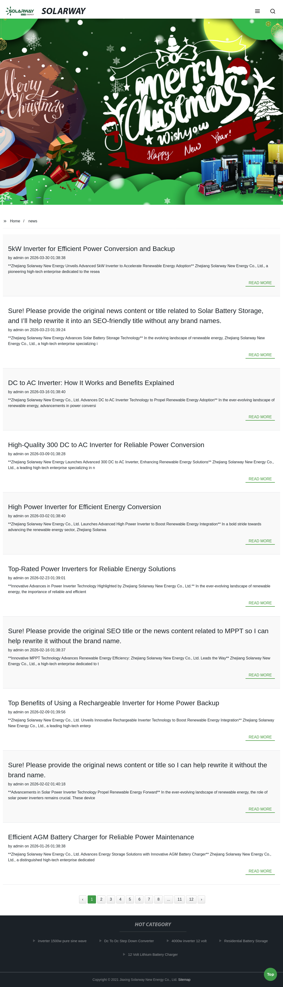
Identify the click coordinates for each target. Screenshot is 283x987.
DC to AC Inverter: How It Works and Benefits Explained (91, 382)
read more (260, 283)
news (32, 221)
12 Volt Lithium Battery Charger (154, 954)
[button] (257, 11)
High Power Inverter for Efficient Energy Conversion (84, 507)
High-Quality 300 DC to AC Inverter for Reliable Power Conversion (106, 445)
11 (179, 899)
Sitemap (184, 980)
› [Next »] (201, 899)
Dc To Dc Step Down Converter (131, 941)
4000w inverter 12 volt (190, 941)
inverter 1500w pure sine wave (64, 941)
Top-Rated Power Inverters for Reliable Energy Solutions (92, 569)
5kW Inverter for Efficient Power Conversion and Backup (91, 248)
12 (191, 899)
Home (15, 221)
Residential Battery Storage (248, 941)
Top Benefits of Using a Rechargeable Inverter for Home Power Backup (113, 703)
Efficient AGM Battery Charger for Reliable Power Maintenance (101, 837)
